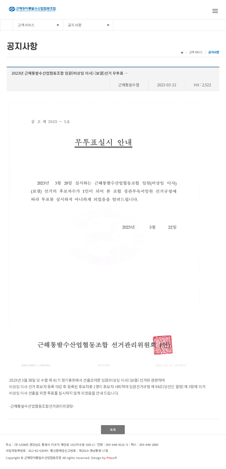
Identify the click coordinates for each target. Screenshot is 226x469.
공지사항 (74, 24)
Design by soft (104, 457)
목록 (113, 429)
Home (6, 25)
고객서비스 (26, 24)
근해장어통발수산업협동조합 (42, 457)
